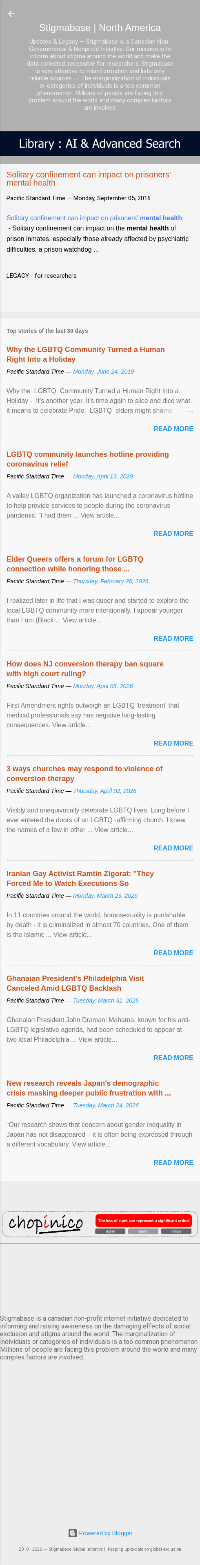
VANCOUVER (100, 1277)
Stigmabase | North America (100, 27)
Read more (173, 428)
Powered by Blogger (100, 1533)
